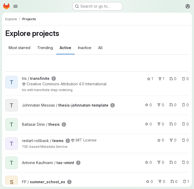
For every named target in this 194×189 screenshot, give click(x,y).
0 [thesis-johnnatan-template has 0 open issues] (185, 105)
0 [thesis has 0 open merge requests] (172, 124)
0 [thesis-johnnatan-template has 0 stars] (148, 105)
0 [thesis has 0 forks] (160, 124)
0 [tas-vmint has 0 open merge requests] (172, 162)
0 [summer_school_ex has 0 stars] (149, 181)
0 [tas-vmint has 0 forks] (160, 162)
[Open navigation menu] (15, 6)
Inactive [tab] (84, 47)
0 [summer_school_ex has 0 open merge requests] (174, 181)
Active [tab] (65, 47)
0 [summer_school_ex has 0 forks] (161, 181)
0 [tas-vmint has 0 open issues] (185, 162)
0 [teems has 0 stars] (160, 140)
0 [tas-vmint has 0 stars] (148, 162)
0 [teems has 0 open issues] (185, 140)
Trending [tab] (45, 47)
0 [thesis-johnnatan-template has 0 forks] (160, 105)
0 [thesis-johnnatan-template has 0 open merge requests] (172, 105)
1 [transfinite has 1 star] (150, 78)
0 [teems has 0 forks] (172, 140)
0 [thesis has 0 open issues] (185, 124)
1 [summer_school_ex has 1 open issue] (186, 181)
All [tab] (100, 47)
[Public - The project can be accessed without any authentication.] (54, 78)
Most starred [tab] (19, 47)
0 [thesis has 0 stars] (148, 124)
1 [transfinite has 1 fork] (161, 78)
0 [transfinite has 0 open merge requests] (172, 78)
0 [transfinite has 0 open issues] (185, 78)
